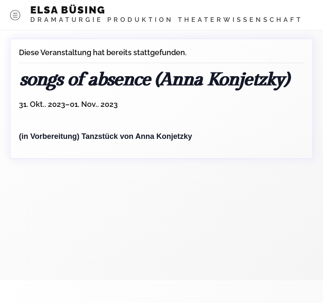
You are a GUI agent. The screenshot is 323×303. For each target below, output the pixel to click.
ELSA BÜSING (68, 10)
